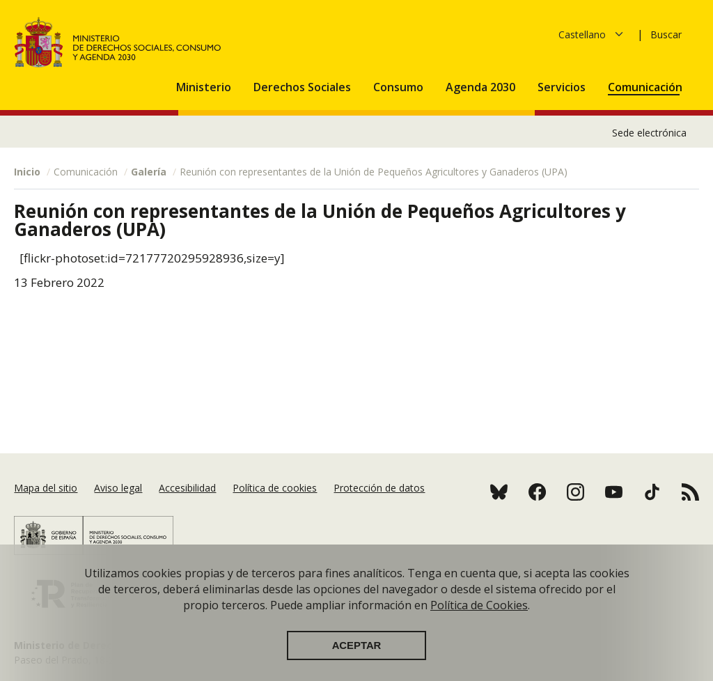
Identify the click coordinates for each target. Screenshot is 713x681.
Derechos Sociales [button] (303, 87)
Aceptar (357, 656)
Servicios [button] (563, 87)
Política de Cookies (479, 616)
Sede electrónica (649, 132)
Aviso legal (118, 487)
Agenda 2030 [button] (482, 87)
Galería (148, 171)
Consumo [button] (399, 87)
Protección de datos (379, 487)
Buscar (666, 34)
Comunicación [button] (646, 87)
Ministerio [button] (205, 87)
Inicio (27, 171)
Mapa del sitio (45, 487)
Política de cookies (275, 487)
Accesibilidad (187, 487)
